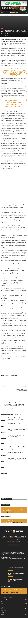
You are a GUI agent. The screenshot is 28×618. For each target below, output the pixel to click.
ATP (9, 581)
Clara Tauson (7, 375)
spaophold (21, 561)
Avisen (3, 426)
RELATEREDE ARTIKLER (6, 414)
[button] (2, 12)
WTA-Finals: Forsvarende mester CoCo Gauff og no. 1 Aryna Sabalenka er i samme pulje (17, 448)
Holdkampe (3, 432)
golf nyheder (11, 553)
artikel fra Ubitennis (8, 225)
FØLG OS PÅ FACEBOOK (6, 498)
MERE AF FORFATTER (16, 414)
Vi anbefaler (11, 15)
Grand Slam (10, 570)
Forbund (3, 420)
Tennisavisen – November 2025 (15, 441)
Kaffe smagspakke (16, 495)
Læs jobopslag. (17, 522)
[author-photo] (14, 400)
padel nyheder (21, 552)
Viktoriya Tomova (14, 375)
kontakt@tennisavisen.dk (10, 512)
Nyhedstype (6, 15)
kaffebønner (15, 559)
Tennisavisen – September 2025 (15, 464)
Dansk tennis (4, 455)
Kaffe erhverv (9, 495)
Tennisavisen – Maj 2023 (6, 388)
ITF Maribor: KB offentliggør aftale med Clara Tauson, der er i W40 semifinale (14, 72)
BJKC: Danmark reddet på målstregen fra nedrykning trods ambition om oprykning (15, 103)
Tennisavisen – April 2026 (14, 423)
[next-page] (4, 470)
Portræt (3, 461)
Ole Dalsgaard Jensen (6, 35)
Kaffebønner (4, 495)
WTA (2, 28)
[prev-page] (2, 470)
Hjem (1, 15)
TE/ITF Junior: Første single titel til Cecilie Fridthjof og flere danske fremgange (20, 389)
